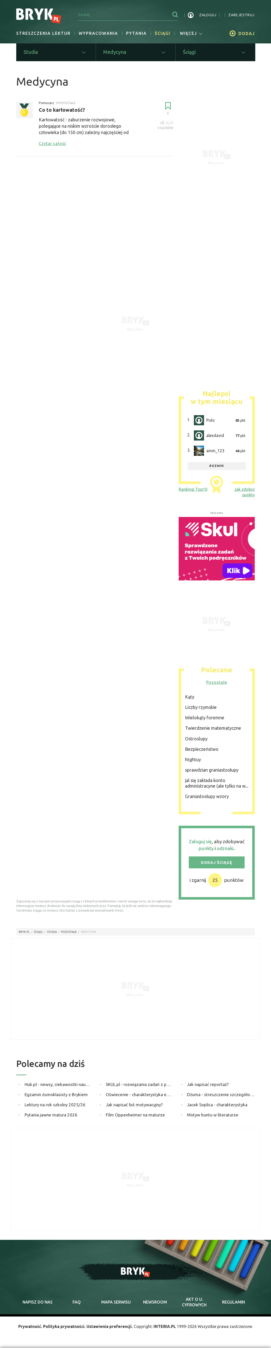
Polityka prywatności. (64, 1326)
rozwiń (216, 465)
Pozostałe (216, 682)
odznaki (225, 848)
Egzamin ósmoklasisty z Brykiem (56, 1094)
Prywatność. (30, 1326)
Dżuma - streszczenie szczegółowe (221, 1094)
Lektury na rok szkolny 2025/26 (55, 1104)
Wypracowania (98, 33)
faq (77, 1302)
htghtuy (193, 759)
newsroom (155, 1302)
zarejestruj (241, 15)
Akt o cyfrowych (194, 1302)
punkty (206, 848)
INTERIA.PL (165, 1326)
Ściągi (162, 33)
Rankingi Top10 (193, 489)
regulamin (233, 1302)
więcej (191, 33)
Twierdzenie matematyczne (213, 727)
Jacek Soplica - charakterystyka (217, 1104)
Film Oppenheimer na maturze (135, 1114)
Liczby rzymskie (201, 707)
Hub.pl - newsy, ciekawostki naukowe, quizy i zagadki (58, 1084)
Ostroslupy (196, 738)
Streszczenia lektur (43, 33)
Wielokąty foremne (204, 717)
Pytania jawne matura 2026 (51, 1114)
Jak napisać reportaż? (208, 1084)
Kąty (189, 696)
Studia (52, 931)
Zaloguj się (200, 841)
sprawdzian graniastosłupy (212, 769)
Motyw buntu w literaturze (212, 1114)
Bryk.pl (24, 931)
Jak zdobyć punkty (244, 492)
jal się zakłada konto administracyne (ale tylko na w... (216, 783)
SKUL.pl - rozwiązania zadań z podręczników (140, 1084)
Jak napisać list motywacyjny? (134, 1104)
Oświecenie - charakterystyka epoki (140, 1094)
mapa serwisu (116, 1302)
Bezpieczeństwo (201, 749)
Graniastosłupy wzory (207, 796)
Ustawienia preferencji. (110, 1326)
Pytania (136, 33)
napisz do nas (38, 1302)
